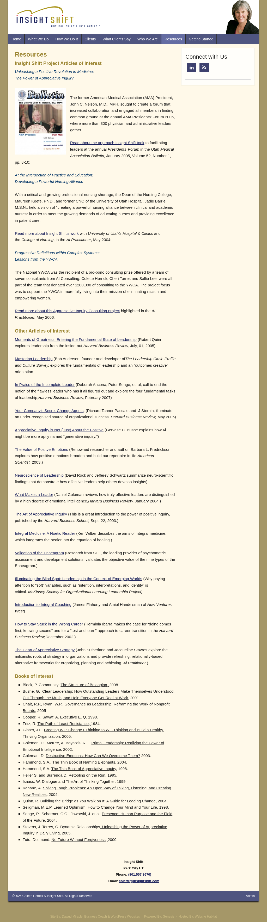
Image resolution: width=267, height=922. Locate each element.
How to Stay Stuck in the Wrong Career (49, 624)
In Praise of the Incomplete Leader (45, 384)
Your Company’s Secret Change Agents (49, 410)
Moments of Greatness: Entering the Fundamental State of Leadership (76, 339)
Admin (250, 896)
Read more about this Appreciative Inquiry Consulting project (67, 311)
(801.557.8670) (139, 874)
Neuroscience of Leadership (39, 475)
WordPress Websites (125, 916)
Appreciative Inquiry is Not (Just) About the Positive (59, 430)
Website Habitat (206, 916)
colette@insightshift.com (139, 881)
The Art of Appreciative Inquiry (41, 514)
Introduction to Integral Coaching (43, 604)
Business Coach (95, 916)
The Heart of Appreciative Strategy (45, 650)
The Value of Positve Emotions (41, 449)
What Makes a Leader (34, 494)
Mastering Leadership (33, 358)
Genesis (168, 916)
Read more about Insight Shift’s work (47, 233)
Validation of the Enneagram (39, 553)
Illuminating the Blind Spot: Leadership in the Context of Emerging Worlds (78, 578)
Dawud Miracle (72, 916)
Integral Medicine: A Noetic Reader (45, 533)
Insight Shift (55, 896)
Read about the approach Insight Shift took (107, 142)
